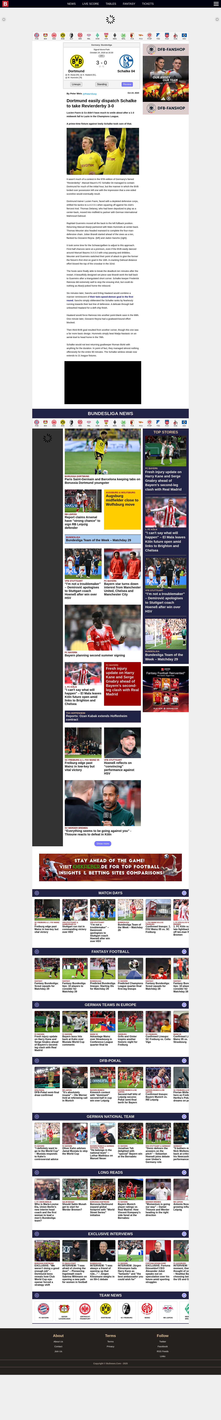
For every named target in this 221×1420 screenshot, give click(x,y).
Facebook (163, 1391)
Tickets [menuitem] (148, 3)
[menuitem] (33, 4)
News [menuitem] (71, 3)
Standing (102, 129)
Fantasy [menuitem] (129, 3)
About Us (58, 1386)
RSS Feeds (163, 1396)
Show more (103, 889)
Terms (110, 1386)
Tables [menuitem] (111, 3)
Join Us (58, 1396)
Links (162, 1401)
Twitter (162, 1386)
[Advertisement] (110, 52)
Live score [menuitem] (90, 3)
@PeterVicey (90, 139)
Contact (58, 1391)
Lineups (76, 129)
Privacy (110, 1391)
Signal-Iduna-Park (102, 95)
